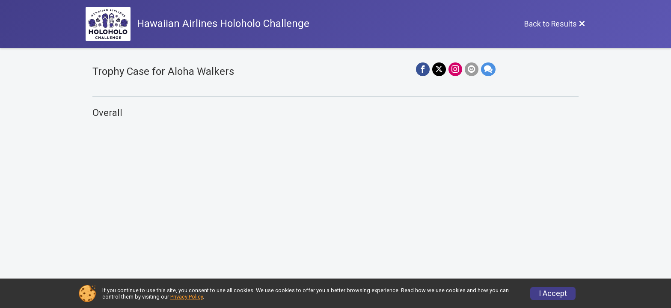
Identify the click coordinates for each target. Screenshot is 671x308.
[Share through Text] (488, 69)
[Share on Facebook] (423, 69)
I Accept (553, 293)
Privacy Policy (186, 296)
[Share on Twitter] (439, 69)
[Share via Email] (471, 69)
